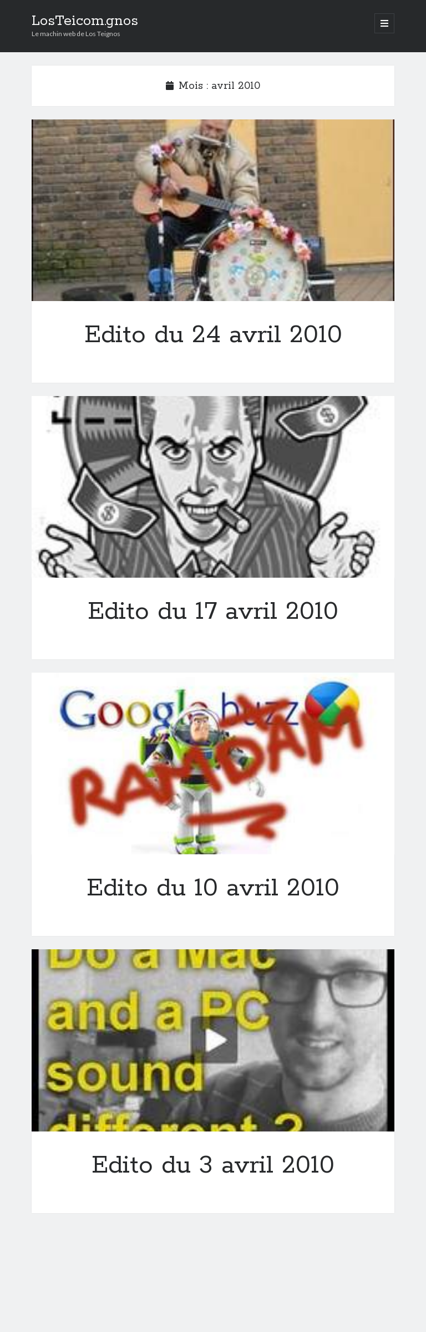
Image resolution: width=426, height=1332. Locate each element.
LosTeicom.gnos (85, 21)
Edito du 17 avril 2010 (213, 487)
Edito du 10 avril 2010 (213, 763)
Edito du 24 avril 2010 (213, 210)
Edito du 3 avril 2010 (213, 1040)
